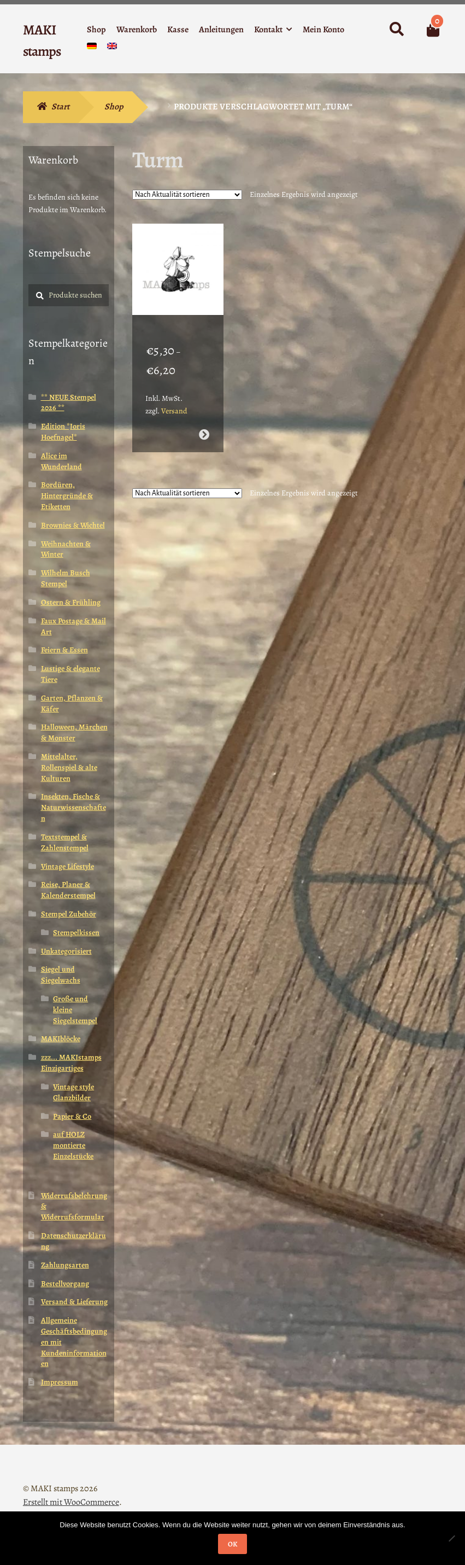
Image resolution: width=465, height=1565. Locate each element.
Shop (96, 30)
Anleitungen (221, 30)
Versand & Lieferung (74, 1302)
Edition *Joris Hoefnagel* (63, 431)
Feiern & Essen (64, 650)
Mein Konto (323, 30)
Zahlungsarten (65, 1265)
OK (232, 1544)
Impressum (59, 1382)
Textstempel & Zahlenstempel (65, 842)
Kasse (178, 30)
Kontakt (268, 30)
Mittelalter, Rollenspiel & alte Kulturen (69, 767)
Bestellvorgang (65, 1283)
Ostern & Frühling (71, 602)
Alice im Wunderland (61, 461)
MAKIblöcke (60, 1038)
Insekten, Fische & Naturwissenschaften (73, 807)
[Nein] (451, 1538)
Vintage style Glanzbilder (73, 1092)
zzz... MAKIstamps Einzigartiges (71, 1062)
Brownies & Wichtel (73, 525)
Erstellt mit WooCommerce (71, 1502)
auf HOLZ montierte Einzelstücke (73, 1145)
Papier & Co (72, 1116)
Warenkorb (136, 30)
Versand (174, 397)
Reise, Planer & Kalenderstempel (68, 890)
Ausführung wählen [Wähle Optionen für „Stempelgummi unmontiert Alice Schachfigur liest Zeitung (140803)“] (204, 421)
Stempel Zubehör (68, 914)
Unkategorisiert (66, 951)
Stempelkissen (76, 932)
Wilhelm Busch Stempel (65, 578)
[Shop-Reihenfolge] (187, 195)
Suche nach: (396, 29)
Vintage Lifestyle (67, 866)
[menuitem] (92, 48)
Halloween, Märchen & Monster (74, 732)
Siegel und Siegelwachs (60, 974)
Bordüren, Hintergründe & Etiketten (67, 496)
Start (60, 107)
